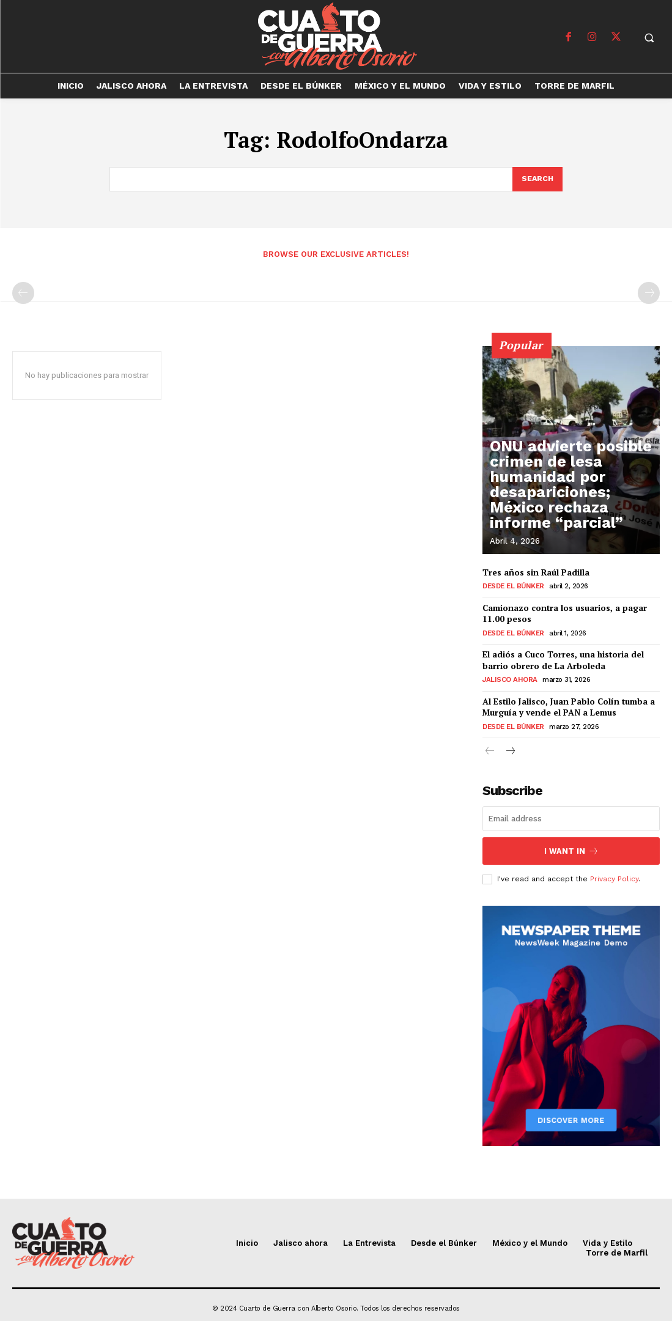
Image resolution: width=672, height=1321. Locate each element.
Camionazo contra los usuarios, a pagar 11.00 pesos (563, 613)
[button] (649, 37)
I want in (571, 845)
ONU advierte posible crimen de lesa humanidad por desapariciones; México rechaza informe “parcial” (569, 509)
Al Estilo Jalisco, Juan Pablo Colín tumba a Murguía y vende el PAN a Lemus (566, 703)
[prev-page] (23, 294)
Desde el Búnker (512, 587)
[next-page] (509, 747)
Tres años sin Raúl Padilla (534, 573)
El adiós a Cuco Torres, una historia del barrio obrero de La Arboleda (562, 658)
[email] (571, 814)
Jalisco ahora (508, 677)
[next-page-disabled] (649, 294)
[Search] (537, 180)
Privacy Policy (614, 872)
